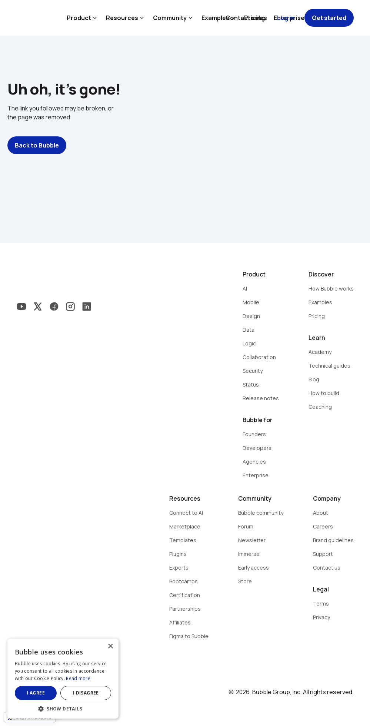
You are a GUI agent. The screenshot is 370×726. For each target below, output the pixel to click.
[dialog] (63, 679)
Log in (285, 18)
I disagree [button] (86, 693)
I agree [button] (36, 693)
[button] (63, 708)
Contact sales (246, 18)
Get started (329, 18)
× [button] (110, 646)
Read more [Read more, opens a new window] (78, 678)
